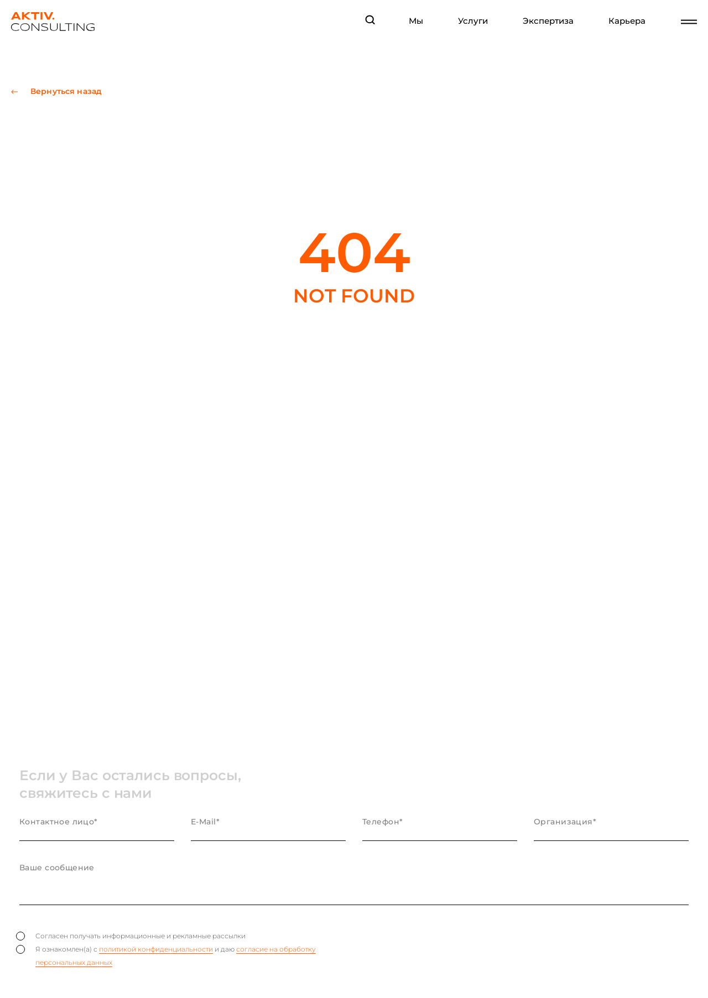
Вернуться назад (66, 91)
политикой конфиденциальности (156, 949)
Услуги (473, 21)
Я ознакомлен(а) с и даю (166, 956)
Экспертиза (548, 21)
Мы (416, 21)
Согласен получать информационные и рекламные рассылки (131, 936)
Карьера (626, 21)
